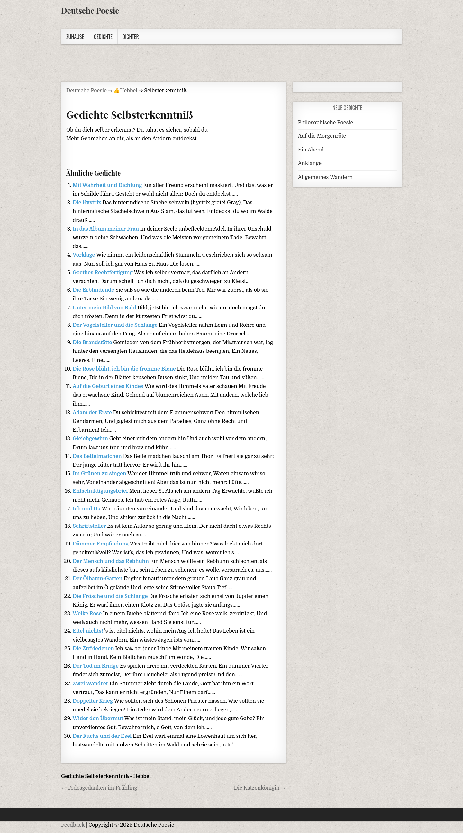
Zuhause (75, 37)
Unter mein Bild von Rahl (105, 308)
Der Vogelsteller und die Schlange (116, 325)
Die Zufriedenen (94, 649)
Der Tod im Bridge (96, 666)
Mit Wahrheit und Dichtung (108, 185)
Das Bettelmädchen (98, 456)
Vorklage (84, 255)
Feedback (73, 825)
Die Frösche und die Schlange (111, 596)
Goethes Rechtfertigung (103, 273)
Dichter (131, 37)
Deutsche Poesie (90, 10)
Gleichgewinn (91, 439)
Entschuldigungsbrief (101, 491)
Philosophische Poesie (325, 122)
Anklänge (310, 163)
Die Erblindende (94, 290)
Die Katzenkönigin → (260, 788)
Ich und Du (87, 509)
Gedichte (103, 37)
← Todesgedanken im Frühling (99, 788)
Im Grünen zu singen (100, 474)
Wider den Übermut (98, 718)
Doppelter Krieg (93, 701)
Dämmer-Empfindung (101, 544)
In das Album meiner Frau (106, 229)
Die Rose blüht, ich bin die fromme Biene (125, 369)
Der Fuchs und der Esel (103, 736)
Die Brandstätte (93, 342)
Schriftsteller (90, 526)
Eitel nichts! (88, 631)
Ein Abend (311, 150)
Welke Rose (88, 614)
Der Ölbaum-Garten (98, 578)
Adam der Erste (93, 413)
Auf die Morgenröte (322, 136)
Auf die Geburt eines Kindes (109, 386)
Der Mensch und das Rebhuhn (111, 561)
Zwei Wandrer (91, 684)
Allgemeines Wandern (325, 177)
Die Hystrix (87, 203)
